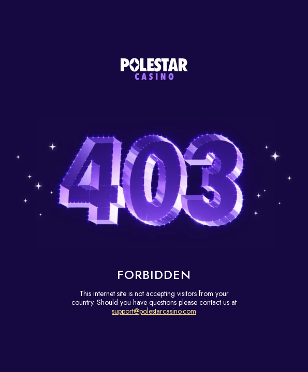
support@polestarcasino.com (154, 311)
